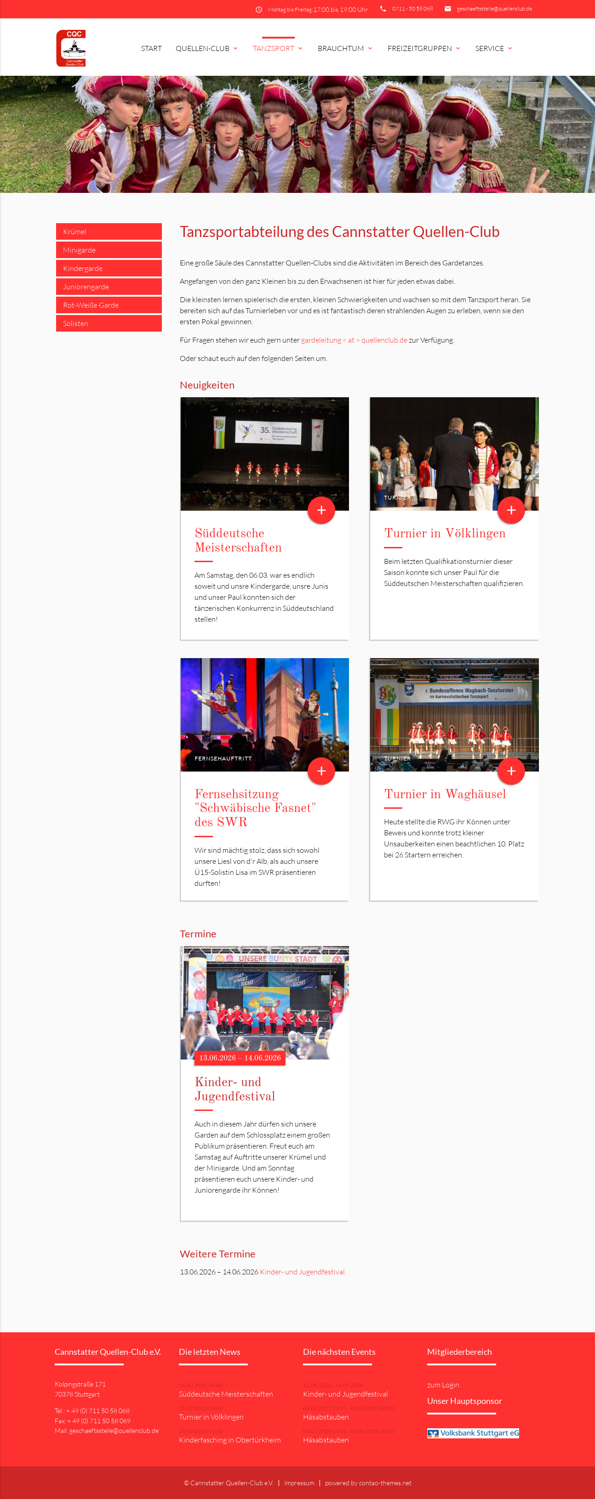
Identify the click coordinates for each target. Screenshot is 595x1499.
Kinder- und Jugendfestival (302, 1271)
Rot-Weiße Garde (91, 305)
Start (151, 48)
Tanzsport (278, 48)
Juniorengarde (86, 286)
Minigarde (79, 249)
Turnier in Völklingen (445, 534)
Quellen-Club (207, 48)
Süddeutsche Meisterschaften (226, 1394)
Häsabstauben (326, 1416)
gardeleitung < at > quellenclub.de (354, 339)
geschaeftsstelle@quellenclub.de (494, 8)
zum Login (443, 1384)
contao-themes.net (385, 1483)
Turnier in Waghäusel (445, 795)
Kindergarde (83, 268)
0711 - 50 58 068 (412, 8)
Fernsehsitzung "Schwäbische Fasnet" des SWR (255, 809)
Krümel (74, 231)
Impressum (299, 1483)
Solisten (75, 323)
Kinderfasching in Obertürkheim (230, 1439)
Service (494, 48)
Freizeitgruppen (425, 48)
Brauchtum (346, 48)
